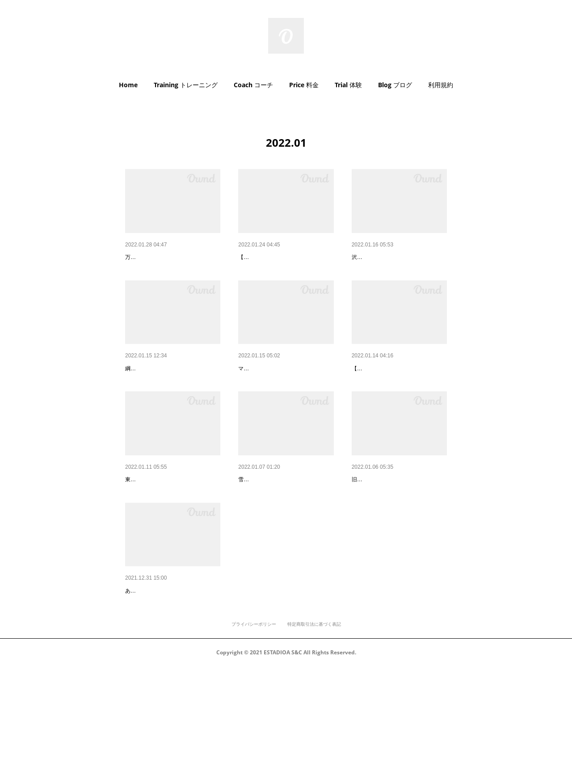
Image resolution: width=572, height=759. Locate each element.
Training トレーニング (186, 85)
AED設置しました (150, 257)
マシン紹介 (253, 257)
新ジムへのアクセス (153, 526)
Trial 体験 (348, 85)
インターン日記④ (377, 391)
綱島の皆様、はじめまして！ (165, 391)
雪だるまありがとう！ (269, 526)
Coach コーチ (253, 85)
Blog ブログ (395, 85)
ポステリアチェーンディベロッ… (285, 391)
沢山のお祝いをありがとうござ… (399, 257)
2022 (132, 660)
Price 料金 (304, 85)
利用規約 (440, 85)
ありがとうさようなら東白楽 (392, 526)
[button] (128, 85)
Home (128, 85)
